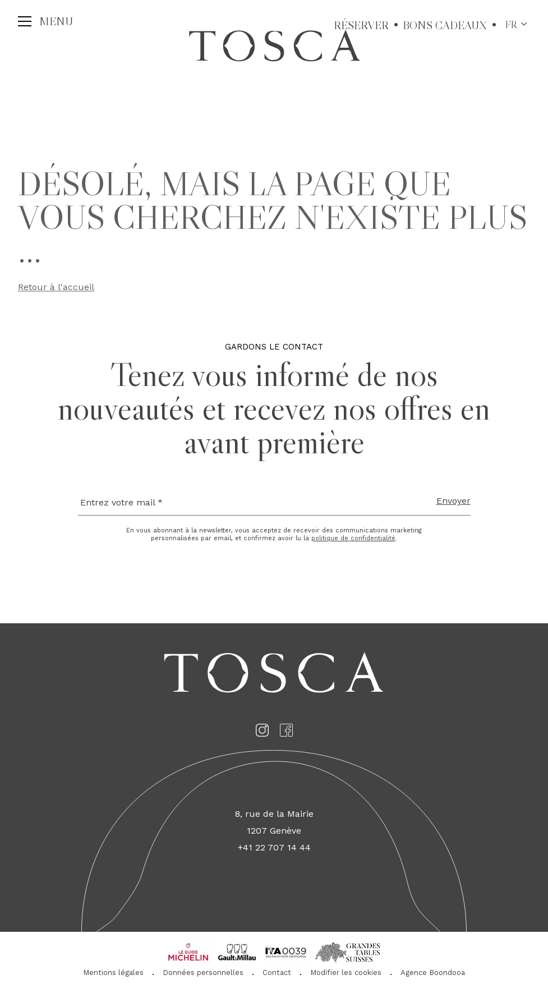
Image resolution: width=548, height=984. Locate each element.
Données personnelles (203, 972)
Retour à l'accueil (56, 288)
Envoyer (453, 500)
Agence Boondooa (432, 972)
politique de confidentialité (353, 538)
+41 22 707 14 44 (274, 847)
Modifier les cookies (345, 972)
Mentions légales (113, 972)
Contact (277, 972)
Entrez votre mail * (121, 502)
